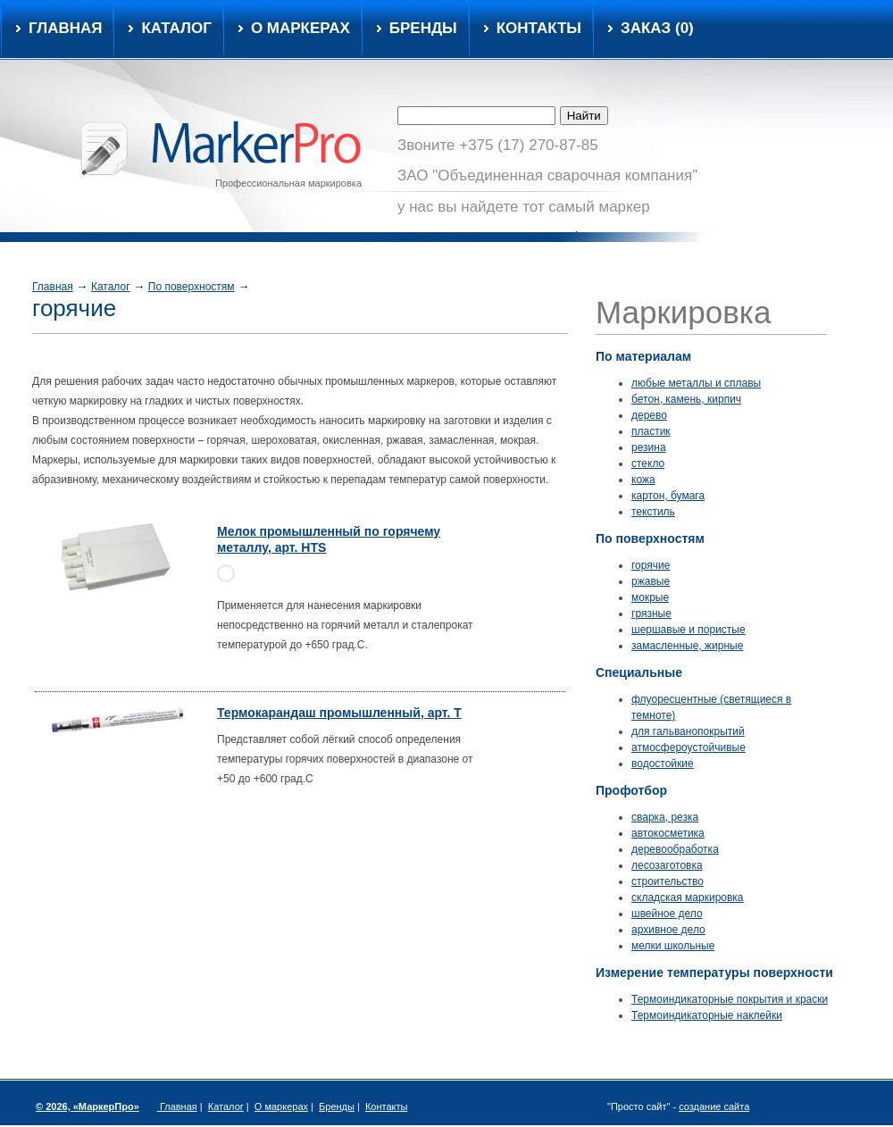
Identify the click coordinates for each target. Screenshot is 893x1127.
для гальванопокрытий (688, 731)
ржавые (650, 581)
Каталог (110, 286)
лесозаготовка (667, 865)
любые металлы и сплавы (696, 383)
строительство (667, 881)
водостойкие (662, 763)
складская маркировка (687, 897)
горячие (650, 565)
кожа (643, 479)
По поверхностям (191, 286)
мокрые (650, 597)
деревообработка (675, 849)
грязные (651, 613)
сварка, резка (664, 817)
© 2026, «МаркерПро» (87, 1106)
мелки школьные (672, 945)
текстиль (653, 511)
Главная (65, 29)
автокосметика (668, 833)
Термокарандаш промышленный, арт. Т (339, 712)
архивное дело (668, 929)
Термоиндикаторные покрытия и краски (729, 999)
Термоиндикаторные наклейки (706, 1015)
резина (648, 447)
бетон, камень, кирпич (686, 399)
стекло (647, 463)
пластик (651, 431)
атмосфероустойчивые (688, 747)
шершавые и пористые (688, 629)
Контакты (539, 29)
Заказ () (657, 29)
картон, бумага (668, 495)
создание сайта (714, 1106)
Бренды (423, 29)
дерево (649, 415)
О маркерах (300, 29)
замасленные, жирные (687, 645)
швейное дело (667, 913)
